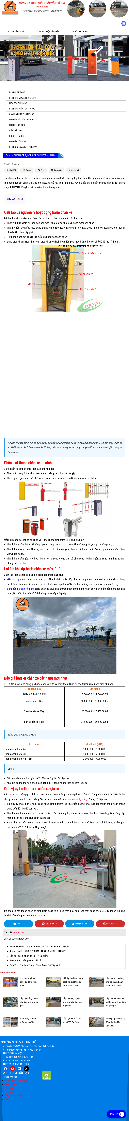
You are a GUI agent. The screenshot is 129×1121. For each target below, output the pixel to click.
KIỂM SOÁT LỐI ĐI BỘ (18, 103)
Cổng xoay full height (13, 1095)
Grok (41, 170)
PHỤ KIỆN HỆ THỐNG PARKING (22, 119)
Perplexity (56, 170)
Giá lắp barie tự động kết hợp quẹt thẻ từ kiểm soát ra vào (73, 982)
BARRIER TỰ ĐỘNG (17, 92)
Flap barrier (9, 1088)
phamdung (19, 932)
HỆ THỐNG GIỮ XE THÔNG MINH (22, 98)
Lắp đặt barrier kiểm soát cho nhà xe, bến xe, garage (116, 1002)
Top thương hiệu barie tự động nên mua (28, 982)
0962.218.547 (49, 923)
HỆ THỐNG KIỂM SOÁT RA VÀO (22, 108)
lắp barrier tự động (77, 799)
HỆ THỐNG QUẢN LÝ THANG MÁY (23, 147)
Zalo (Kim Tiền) (80, 923)
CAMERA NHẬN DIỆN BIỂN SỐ (21, 114)
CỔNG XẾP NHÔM (16, 136)
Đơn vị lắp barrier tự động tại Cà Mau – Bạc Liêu (115, 1022)
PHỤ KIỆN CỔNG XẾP (18, 141)
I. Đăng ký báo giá (16, 31)
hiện (20, 199)
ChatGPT (11, 170)
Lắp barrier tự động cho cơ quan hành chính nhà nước (115, 982)
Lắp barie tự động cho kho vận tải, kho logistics (72, 1002)
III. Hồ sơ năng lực (80, 31)
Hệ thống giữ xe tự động (15, 1080)
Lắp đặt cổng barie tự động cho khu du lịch (29, 1002)
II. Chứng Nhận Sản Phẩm (48, 31)
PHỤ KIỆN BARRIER (17, 125)
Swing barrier (10, 1092)
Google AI (73, 170)
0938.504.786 (110, 923)
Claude (27, 170)
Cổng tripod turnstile (13, 1099)
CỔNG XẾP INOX (16, 130)
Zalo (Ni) (18, 923)
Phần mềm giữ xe (12, 1084)
